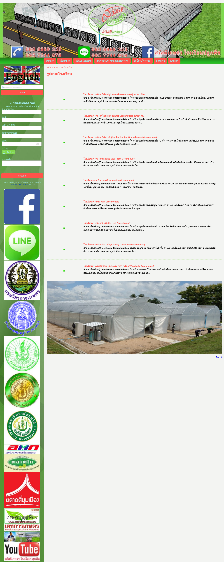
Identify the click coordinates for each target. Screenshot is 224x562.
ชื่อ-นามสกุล (8, 109)
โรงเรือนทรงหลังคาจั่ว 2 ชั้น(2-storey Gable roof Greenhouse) (114, 244)
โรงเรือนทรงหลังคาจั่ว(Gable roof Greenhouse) (106, 223)
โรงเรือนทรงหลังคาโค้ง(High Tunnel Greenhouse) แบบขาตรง (113, 116)
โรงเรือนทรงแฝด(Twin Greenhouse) (101, 201)
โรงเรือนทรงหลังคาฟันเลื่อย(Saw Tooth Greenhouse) (109, 159)
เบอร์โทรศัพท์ (8, 125)
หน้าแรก (51, 67)
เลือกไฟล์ (9, 152)
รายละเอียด (7, 159)
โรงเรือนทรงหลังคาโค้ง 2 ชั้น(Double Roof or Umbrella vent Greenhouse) (120, 137)
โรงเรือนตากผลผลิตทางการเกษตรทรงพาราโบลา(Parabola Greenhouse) (118, 266)
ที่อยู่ (4, 117)
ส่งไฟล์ (5, 148)
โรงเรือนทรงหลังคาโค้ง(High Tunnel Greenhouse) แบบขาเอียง (114, 94)
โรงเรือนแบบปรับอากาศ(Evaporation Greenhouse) (108, 180)
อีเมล (4, 140)
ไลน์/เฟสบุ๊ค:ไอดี (9, 133)
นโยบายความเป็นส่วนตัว (19, 185)
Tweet (219, 357)
